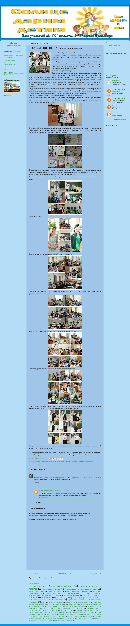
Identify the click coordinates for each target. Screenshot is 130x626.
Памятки (109, 48)
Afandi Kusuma (123, 119)
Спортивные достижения (49, 610)
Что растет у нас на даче (52, 618)
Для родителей (75, 461)
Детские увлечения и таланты (60, 461)
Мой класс (46, 598)
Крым (62, 618)
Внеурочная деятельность (42, 461)
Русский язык (33, 610)
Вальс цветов (41, 614)
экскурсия (48, 604)
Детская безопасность (58, 612)
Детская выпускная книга (75, 612)
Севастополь (70, 618)
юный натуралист (56, 591)
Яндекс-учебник (9, 74)
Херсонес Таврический (61, 620)
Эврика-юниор (97, 614)
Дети (79, 602)
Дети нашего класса (51, 589)
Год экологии (78, 616)
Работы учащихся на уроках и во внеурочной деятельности (74, 614)
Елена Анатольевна (46, 490)
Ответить (37, 482)
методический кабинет (76, 606)
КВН (63, 604)
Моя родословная (33, 620)
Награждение (90, 612)
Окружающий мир (53, 593)
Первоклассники (93, 608)
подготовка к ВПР (81, 618)
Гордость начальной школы (65, 608)
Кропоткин (97, 618)
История (63, 610)
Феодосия (50, 620)
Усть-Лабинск (42, 620)
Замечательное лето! (36, 591)
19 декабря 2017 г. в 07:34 (62, 475)
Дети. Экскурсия (39, 600)
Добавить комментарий (37, 508)
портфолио (90, 606)
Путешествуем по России (37, 606)
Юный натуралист (9, 72)
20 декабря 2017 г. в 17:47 (61, 490)
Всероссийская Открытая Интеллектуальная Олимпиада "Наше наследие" (13, 55)
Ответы (38, 487)
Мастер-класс (89, 616)
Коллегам (87, 602)
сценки (70, 620)
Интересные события (86, 461)
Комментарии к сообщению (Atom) (50, 578)
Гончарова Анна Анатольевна (44, 475)
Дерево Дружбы (51, 614)
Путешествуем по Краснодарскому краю (81, 589)
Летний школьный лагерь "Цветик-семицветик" (83, 604)
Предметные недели (35, 464)
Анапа (46, 612)
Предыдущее (95, 573)
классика (39, 612)
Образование (89, 610)
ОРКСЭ (71, 610)
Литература (72, 598)
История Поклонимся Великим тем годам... (43, 616)
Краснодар (62, 616)
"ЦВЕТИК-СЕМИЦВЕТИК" (57, 606)
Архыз (90, 618)
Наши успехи (81, 608)
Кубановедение (73, 593)
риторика (79, 610)
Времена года (57, 600)
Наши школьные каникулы (77, 591)
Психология (71, 602)
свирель (70, 616)
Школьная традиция (72, 595)
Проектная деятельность (56, 602)
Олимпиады (58, 598)
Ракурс (6, 67)
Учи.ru (6, 69)
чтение (57, 604)
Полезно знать (54, 595)
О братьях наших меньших (90, 598)
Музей (43, 602)
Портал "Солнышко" (10, 64)
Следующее (34, 573)
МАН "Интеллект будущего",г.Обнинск (10, 61)
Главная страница (64, 573)
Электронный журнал (113, 45)
